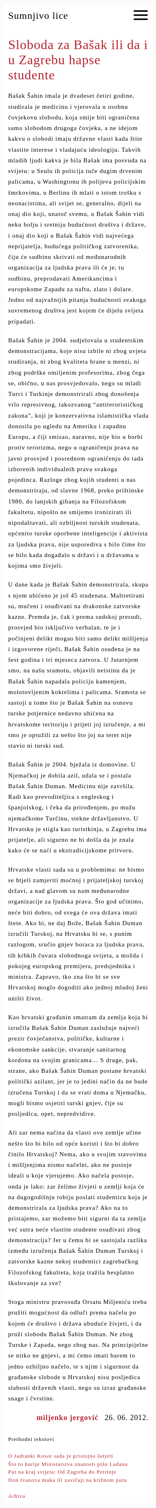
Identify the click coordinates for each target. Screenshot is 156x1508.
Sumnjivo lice (38, 15)
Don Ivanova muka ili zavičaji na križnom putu (67, 1480)
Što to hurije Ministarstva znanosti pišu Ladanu (68, 1464)
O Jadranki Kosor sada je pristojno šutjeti (60, 1456)
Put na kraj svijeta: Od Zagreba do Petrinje (62, 1472)
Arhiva (16, 1496)
